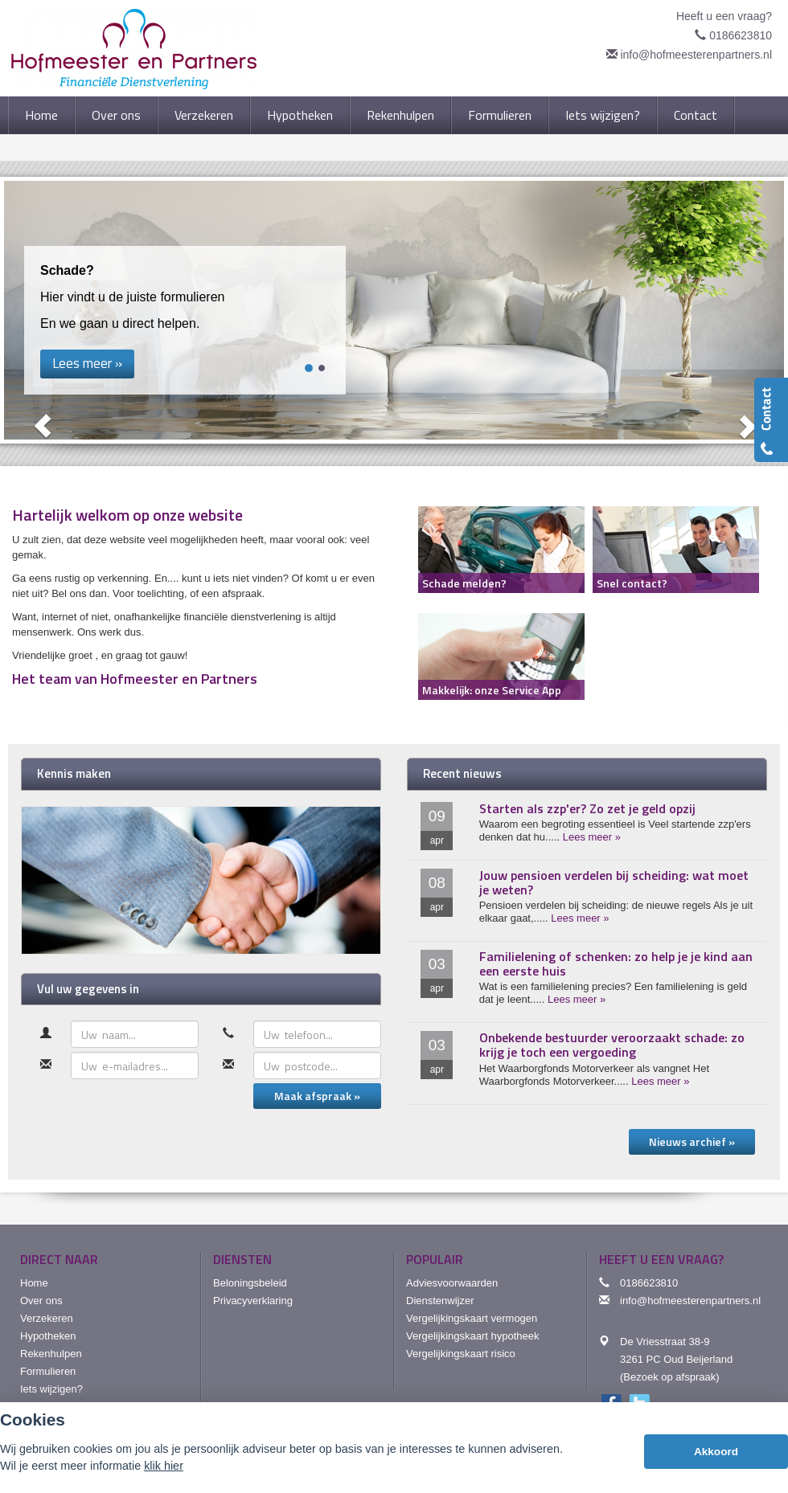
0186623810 (740, 35)
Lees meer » (592, 837)
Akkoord (716, 1452)
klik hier (163, 1465)
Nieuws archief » (692, 1141)
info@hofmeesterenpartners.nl (696, 54)
